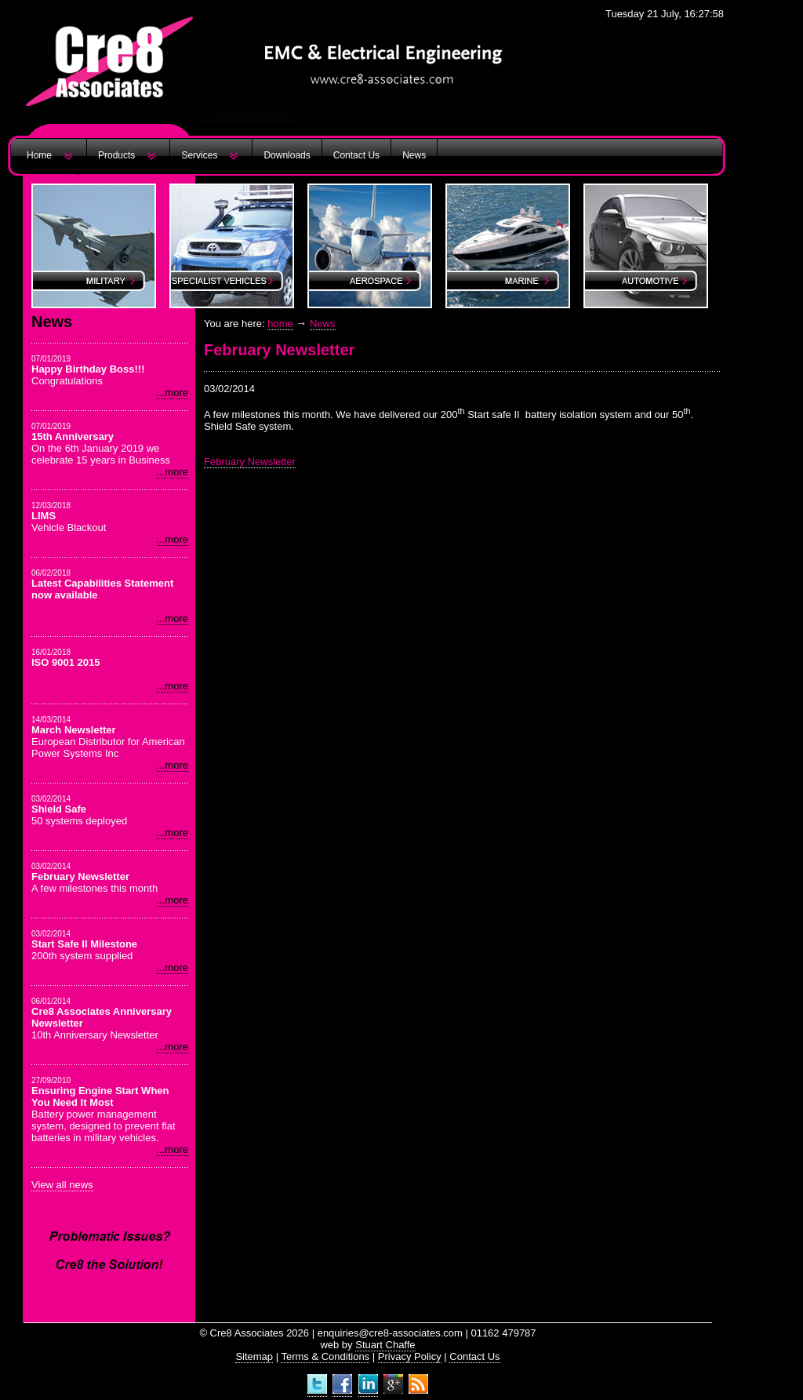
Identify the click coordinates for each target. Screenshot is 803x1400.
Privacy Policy (409, 1356)
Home (39, 155)
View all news (62, 1185)
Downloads (286, 155)
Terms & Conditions (325, 1356)
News (414, 155)
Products (116, 155)
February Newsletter (250, 461)
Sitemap (254, 1356)
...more (172, 392)
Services (199, 155)
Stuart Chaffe (385, 1345)
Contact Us (356, 155)
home (280, 323)
